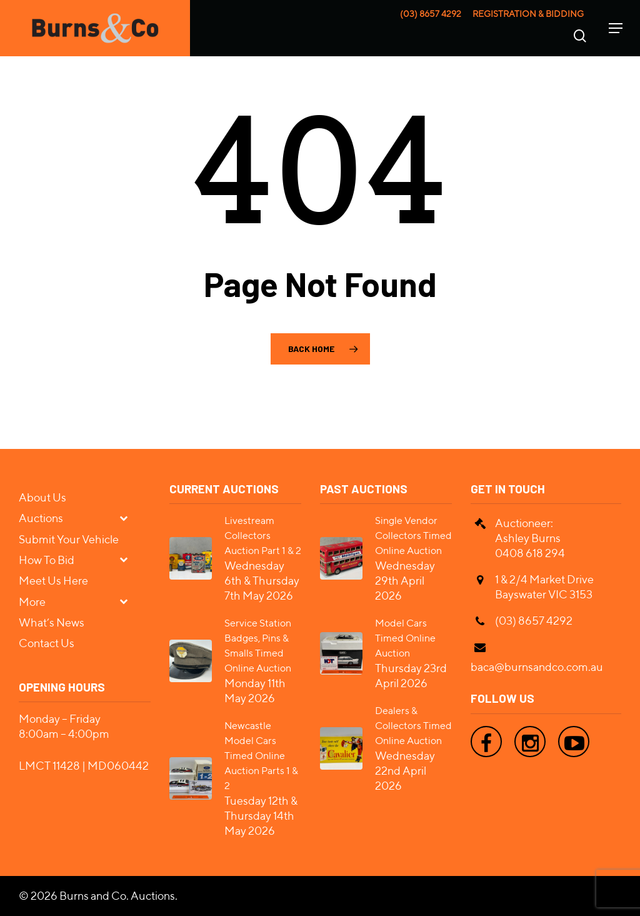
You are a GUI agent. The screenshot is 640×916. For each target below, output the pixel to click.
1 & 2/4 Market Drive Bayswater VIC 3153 (544, 587)
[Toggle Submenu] (129, 517)
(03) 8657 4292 (430, 14)
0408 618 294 (530, 553)
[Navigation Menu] (615, 28)
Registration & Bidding (528, 14)
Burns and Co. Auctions (117, 895)
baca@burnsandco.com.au (537, 666)
